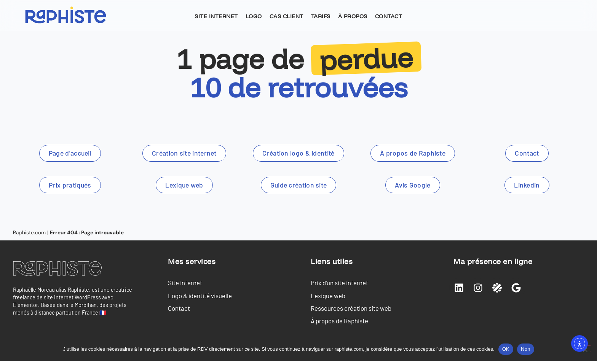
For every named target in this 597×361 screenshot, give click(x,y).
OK (505, 349)
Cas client (286, 16)
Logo (254, 16)
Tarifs (320, 16)
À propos (352, 16)
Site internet (216, 16)
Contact (388, 16)
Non (525, 349)
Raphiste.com (29, 232)
